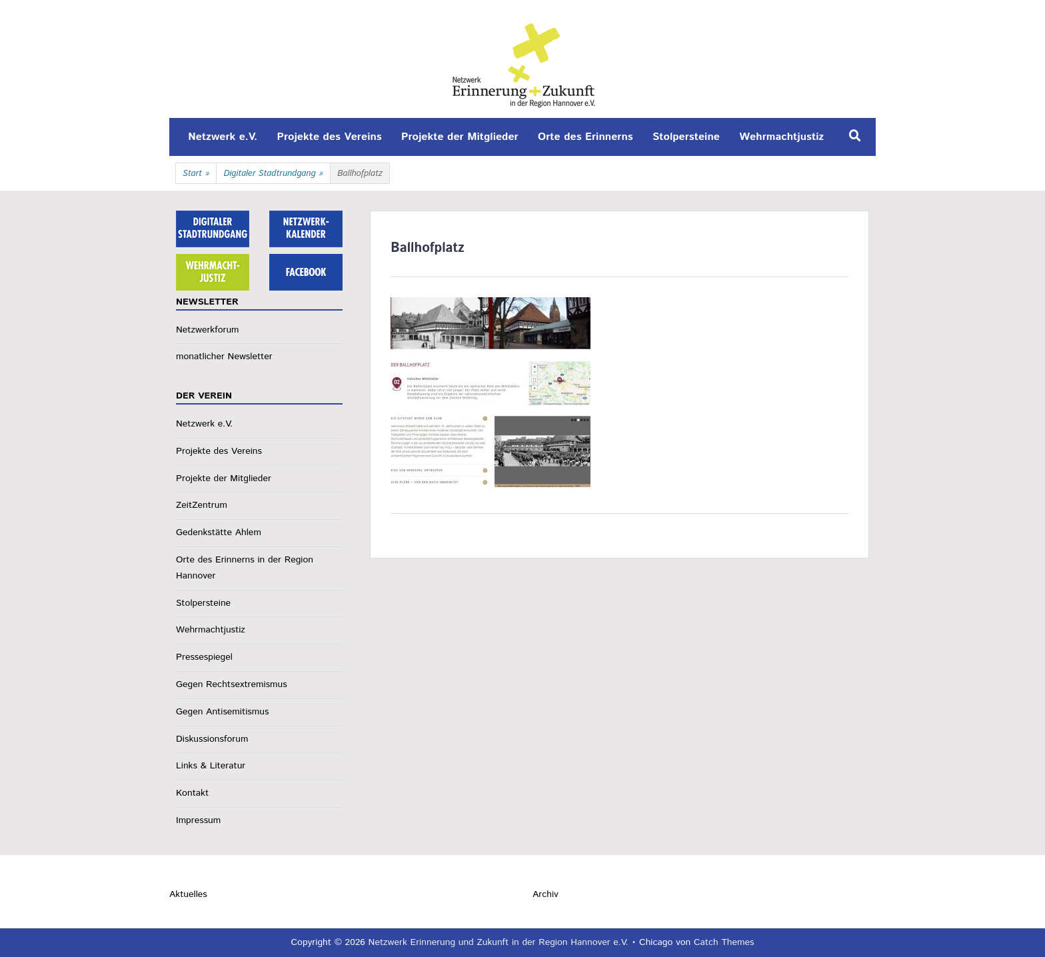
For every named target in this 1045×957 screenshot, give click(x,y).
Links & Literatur (210, 765)
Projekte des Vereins (329, 137)
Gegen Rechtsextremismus (231, 684)
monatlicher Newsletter (224, 356)
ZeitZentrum (201, 505)
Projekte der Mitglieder (460, 137)
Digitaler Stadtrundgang (273, 174)
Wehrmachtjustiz (781, 137)
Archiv (545, 894)
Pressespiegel (204, 657)
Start (196, 174)
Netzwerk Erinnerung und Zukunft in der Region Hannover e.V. (498, 942)
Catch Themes (724, 942)
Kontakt (192, 793)
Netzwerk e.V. (222, 137)
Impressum (198, 820)
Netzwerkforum (207, 330)
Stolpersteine (686, 137)
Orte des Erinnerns (585, 137)
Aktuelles (188, 894)
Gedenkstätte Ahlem (218, 532)
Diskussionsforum (212, 739)
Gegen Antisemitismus (222, 711)
